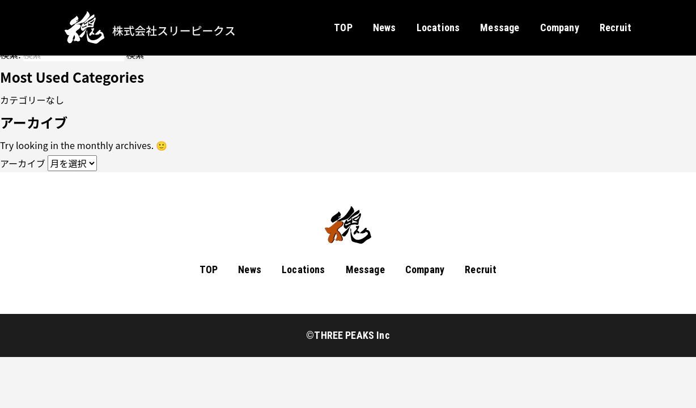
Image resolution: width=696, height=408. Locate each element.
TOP (343, 27)
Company (559, 27)
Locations (438, 27)
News (384, 27)
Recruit (615, 27)
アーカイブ (22, 163)
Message (499, 27)
